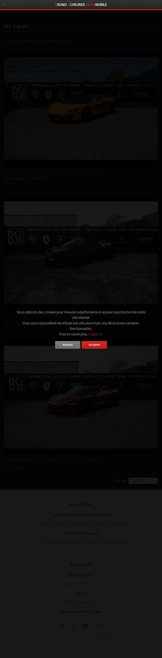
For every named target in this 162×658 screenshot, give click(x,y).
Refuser (68, 344)
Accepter (94, 344)
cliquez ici (95, 334)
